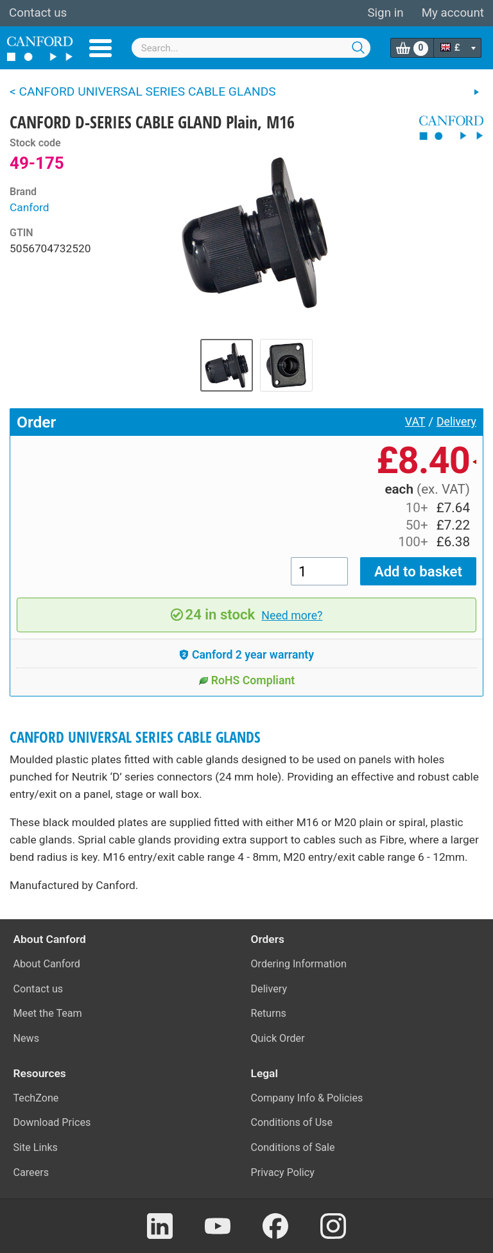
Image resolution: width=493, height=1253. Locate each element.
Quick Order (278, 1038)
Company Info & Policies (307, 1098)
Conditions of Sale (293, 1147)
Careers (31, 1172)
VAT (415, 421)
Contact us (38, 13)
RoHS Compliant (246, 680)
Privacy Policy (283, 1172)
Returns (268, 1013)
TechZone (36, 1098)
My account (453, 13)
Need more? (291, 615)
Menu (100, 48)
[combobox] (251, 48)
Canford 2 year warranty (246, 654)
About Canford (46, 964)
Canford (29, 207)
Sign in (385, 13)
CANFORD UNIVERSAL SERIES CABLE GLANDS (135, 737)
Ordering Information (299, 964)
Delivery (456, 421)
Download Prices (52, 1122)
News (26, 1038)
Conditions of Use (292, 1122)
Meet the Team (47, 1013)
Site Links (35, 1147)
